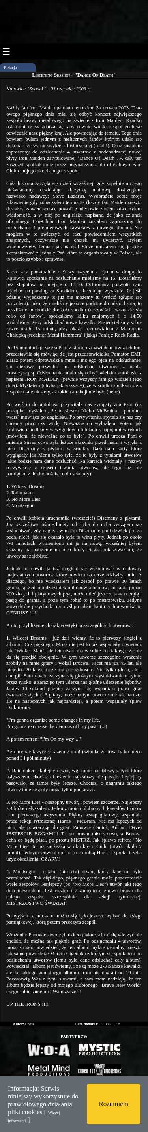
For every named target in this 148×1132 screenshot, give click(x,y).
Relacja (10, 67)
